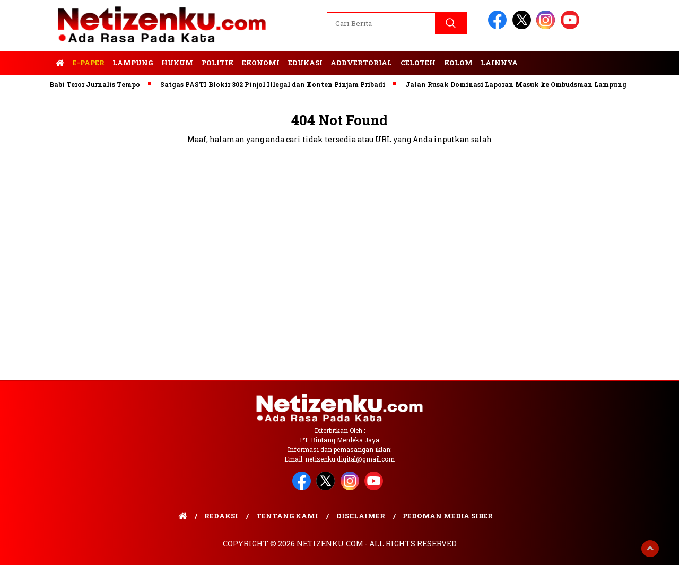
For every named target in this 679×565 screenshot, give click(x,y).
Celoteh (418, 62)
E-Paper (89, 62)
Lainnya (499, 62)
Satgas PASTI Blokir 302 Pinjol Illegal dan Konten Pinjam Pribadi (276, 84)
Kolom (458, 62)
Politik (218, 62)
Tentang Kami (287, 515)
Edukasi (305, 62)
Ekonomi (261, 62)
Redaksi (221, 515)
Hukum (177, 62)
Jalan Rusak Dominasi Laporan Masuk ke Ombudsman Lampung (519, 84)
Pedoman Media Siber (448, 515)
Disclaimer (360, 515)
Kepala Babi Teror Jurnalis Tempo (85, 84)
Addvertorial (361, 62)
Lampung (132, 62)
